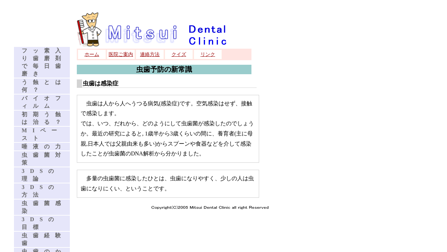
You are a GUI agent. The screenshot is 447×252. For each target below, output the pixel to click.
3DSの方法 (40, 191)
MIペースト (42, 134)
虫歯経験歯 (44, 239)
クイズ (178, 54)
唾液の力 (44, 146)
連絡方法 (150, 54)
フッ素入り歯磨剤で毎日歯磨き (44, 62)
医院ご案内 (121, 54)
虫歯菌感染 (44, 207)
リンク (207, 54)
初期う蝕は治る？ (44, 118)
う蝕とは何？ (44, 86)
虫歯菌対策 (44, 159)
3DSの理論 (40, 175)
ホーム (92, 54)
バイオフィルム (44, 102)
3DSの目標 (40, 223)
